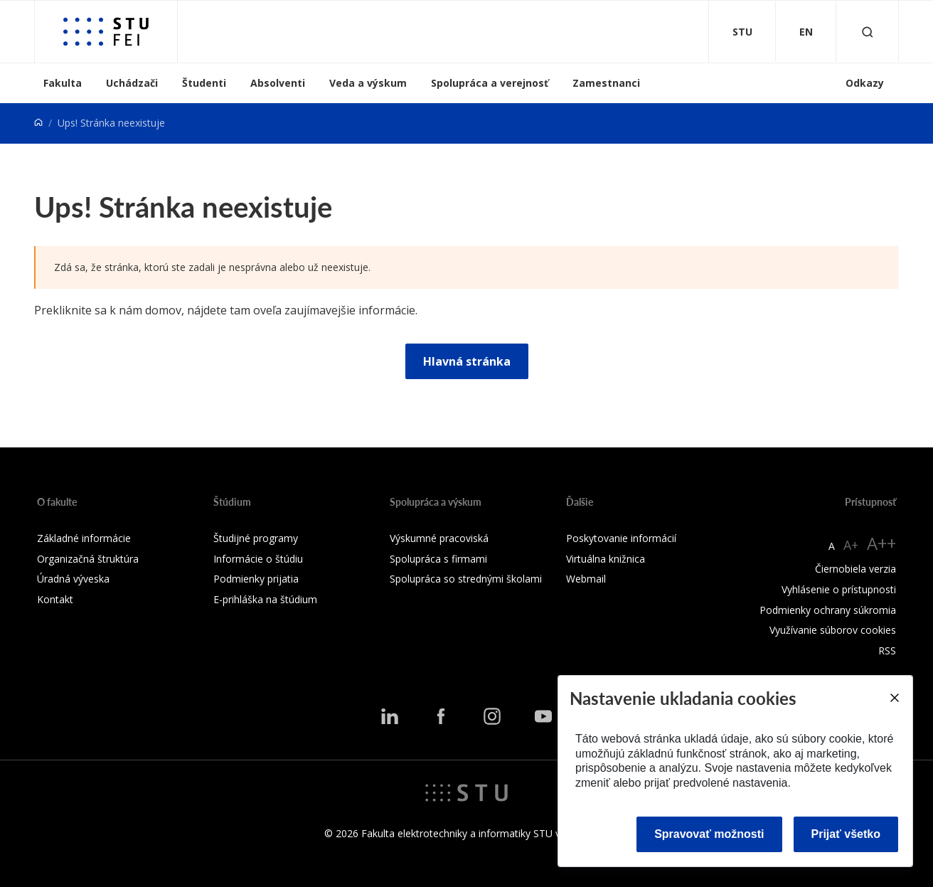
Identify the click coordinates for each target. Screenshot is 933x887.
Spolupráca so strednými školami (466, 578)
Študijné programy (255, 538)
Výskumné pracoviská (439, 538)
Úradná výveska (73, 578)
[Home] (38, 122)
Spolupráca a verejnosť (489, 83)
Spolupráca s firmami (438, 558)
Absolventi (277, 83)
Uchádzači (132, 83)
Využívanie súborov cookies (832, 630)
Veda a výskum (368, 83)
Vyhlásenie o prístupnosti (839, 589)
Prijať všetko (846, 834)
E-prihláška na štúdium (265, 599)
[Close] (894, 698)
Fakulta (62, 83)
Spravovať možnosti (709, 834)
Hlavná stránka (467, 361)
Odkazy (865, 83)
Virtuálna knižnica (605, 558)
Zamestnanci (606, 83)
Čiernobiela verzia (855, 568)
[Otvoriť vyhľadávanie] (867, 32)
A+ (850, 544)
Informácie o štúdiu (258, 558)
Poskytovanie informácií (621, 538)
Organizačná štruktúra (88, 558)
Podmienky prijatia (256, 578)
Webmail (586, 578)
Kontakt (55, 599)
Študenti (204, 83)
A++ (881, 543)
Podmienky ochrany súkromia (827, 610)
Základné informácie (84, 538)
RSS (887, 650)
